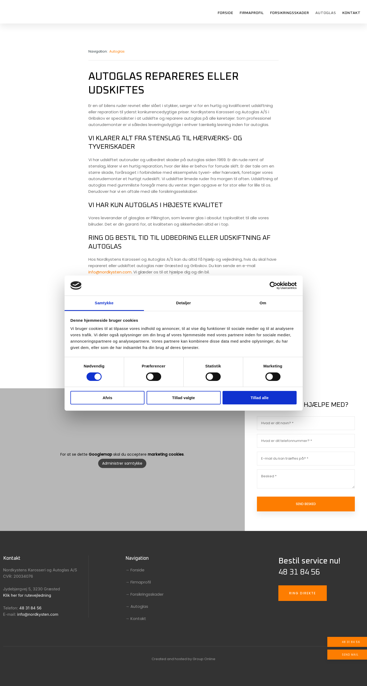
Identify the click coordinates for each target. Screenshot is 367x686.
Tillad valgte (183, 397)
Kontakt (351, 13)
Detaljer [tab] (183, 303)
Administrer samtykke (122, 463)
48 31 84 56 (30, 607)
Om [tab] (263, 303)
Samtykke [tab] (104, 303)
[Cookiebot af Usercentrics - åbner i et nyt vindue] (273, 286)
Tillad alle (260, 397)
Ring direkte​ (302, 593)
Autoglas (325, 13)
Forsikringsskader (289, 13)
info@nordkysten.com (110, 272)
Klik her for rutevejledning (27, 595)
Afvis (107, 397)
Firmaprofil (252, 13)
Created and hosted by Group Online (183, 658)
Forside (225, 13)
